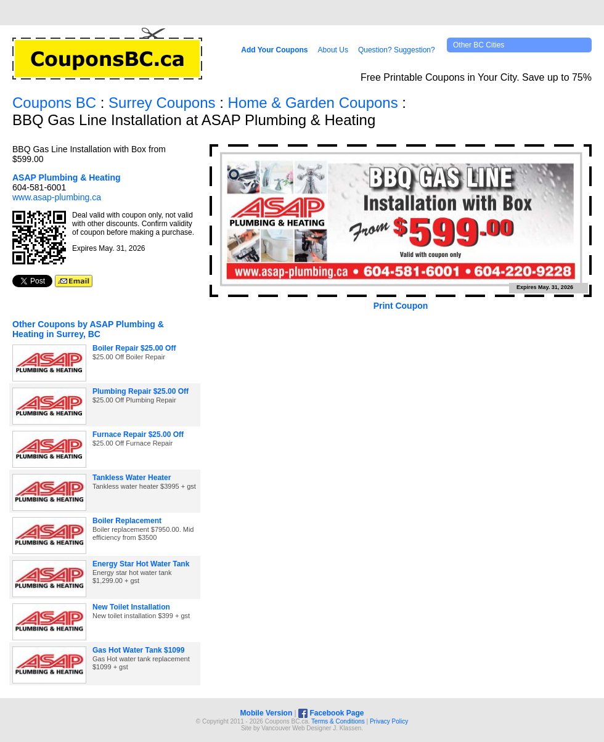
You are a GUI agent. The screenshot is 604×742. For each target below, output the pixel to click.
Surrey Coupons (161, 102)
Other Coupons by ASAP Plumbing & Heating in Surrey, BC (88, 329)
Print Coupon (400, 306)
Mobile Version (266, 713)
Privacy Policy (389, 721)
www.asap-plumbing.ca (56, 197)
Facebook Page (331, 713)
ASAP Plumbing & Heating (66, 177)
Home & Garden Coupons (313, 102)
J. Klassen (347, 728)
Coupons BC (54, 102)
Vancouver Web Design (293, 728)
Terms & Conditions (338, 721)
